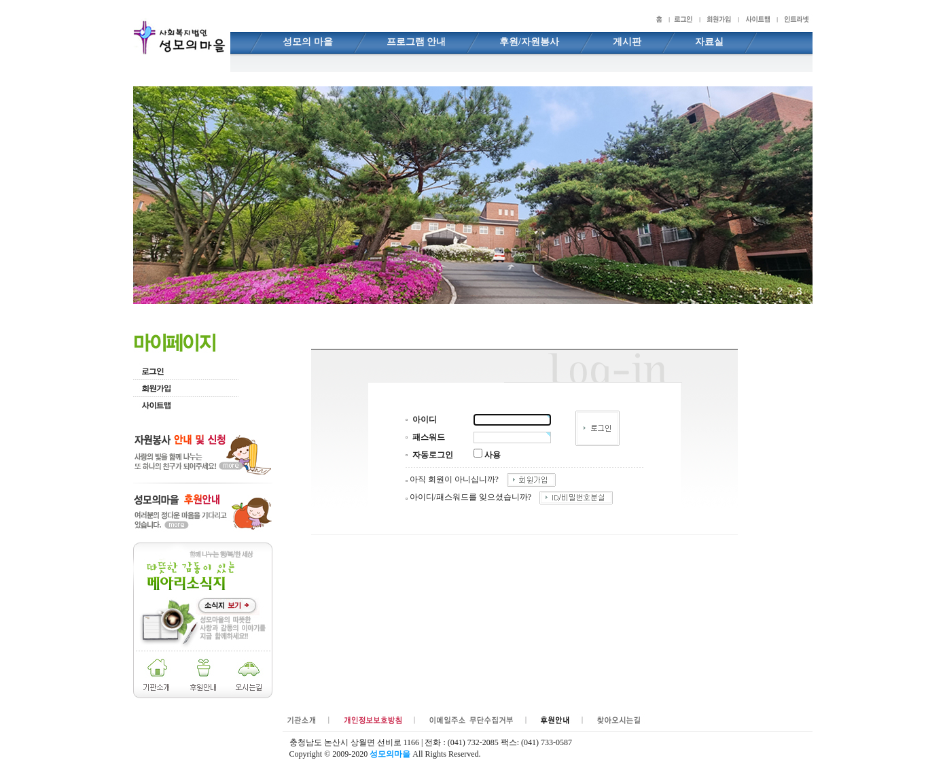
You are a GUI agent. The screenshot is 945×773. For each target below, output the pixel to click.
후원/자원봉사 (529, 42)
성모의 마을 (308, 42)
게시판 (627, 42)
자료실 (709, 42)
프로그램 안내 (416, 42)
